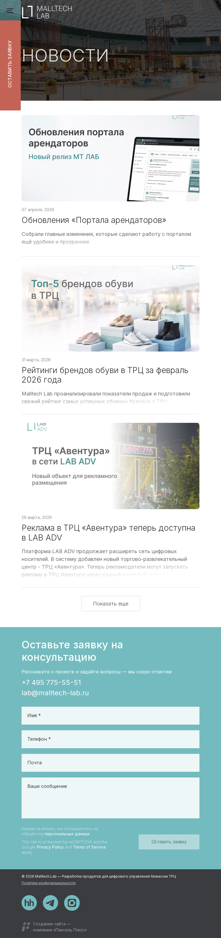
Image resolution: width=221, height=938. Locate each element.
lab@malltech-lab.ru (55, 693)
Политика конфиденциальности (49, 883)
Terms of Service (89, 847)
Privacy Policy (50, 847)
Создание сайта (49, 923)
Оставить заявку (10, 64)
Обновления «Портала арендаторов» (94, 223)
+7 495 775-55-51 (51, 682)
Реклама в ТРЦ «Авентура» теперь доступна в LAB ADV (108, 535)
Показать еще (110, 606)
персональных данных (67, 833)
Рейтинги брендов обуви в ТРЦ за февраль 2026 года (105, 378)
